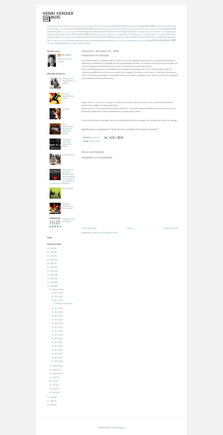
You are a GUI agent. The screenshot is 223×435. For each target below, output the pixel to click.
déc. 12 (57, 335)
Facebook (129, 32)
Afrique (68, 26)
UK (76, 43)
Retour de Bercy (68, 155)
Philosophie (133, 37)
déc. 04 (57, 350)
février (55, 392)
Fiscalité (139, 32)
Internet (91, 34)
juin (54, 381)
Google (173, 32)
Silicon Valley (126, 41)
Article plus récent (89, 228)
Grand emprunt (55, 34)
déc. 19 (57, 308)
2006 (52, 405)
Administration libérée (55, 26)
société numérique (159, 40)
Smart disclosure (140, 41)
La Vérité (65, 109)
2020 (52, 248)
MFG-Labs (61, 37)
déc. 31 (57, 293)
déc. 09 (57, 342)
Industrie (68, 34)
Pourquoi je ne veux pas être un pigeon (68, 81)
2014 (52, 267)
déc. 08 (57, 346)
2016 (52, 260)
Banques (109, 26)
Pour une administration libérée (67, 96)
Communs (51, 29)
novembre (56, 366)
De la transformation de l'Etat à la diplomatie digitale (68, 128)
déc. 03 (57, 354)
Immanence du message (63, 304)
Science (117, 40)
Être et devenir (67, 189)
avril (54, 385)
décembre (56, 290)
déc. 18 (57, 312)
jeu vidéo (130, 34)
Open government (118, 37)
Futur (153, 32)
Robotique (101, 41)
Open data (102, 37)
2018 (52, 252)
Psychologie (53, 40)
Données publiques (133, 29)
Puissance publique (74, 41)
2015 (52, 264)
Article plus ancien (171, 228)
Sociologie (50, 43)
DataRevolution (82, 29)
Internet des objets (104, 34)
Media (163, 34)
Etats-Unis (117, 32)
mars (54, 389)
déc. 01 (57, 361)
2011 (52, 279)
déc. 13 (57, 331)
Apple (101, 26)
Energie (71, 32)
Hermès (147, 69)
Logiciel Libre (154, 34)
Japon (121, 34)
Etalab (92, 32)
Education (51, 32)
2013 (52, 271)
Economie (167, 29)
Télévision (69, 43)
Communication (167, 26)
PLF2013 (144, 37)
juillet (54, 377)
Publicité (62, 40)
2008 (52, 397)
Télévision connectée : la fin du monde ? (68, 206)
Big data (118, 26)
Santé (110, 41)
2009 (52, 286)
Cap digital (145, 26)
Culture (69, 29)
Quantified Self (90, 41)
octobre (55, 370)
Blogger (121, 428)
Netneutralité (83, 37)
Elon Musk (63, 32)
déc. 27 (57, 300)
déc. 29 (57, 297)
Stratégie (59, 43)
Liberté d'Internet (142, 34)
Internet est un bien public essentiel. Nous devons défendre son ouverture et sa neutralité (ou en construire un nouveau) (62, 176)
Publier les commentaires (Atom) (105, 233)
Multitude (71, 37)
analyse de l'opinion (81, 26)
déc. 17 (57, 316)
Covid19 (61, 29)
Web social (83, 43)
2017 (52, 256)
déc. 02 (57, 358)
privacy (173, 37)
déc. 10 (57, 339)
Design (95, 29)
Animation (94, 26)
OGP (93, 37)
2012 (52, 275)
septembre (56, 373)
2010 (52, 282)
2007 (52, 401)
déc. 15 (57, 323)
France (146, 32)
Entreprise (80, 32)
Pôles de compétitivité (158, 37)
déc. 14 (57, 327)
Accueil (130, 228)
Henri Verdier (66, 55)
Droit (144, 29)
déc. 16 (57, 320)
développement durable (108, 29)
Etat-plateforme (103, 32)
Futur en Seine (163, 32)
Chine (156, 26)
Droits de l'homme (154, 29)
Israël (115, 34)
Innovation (79, 34)
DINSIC (121, 29)
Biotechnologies (132, 26)
